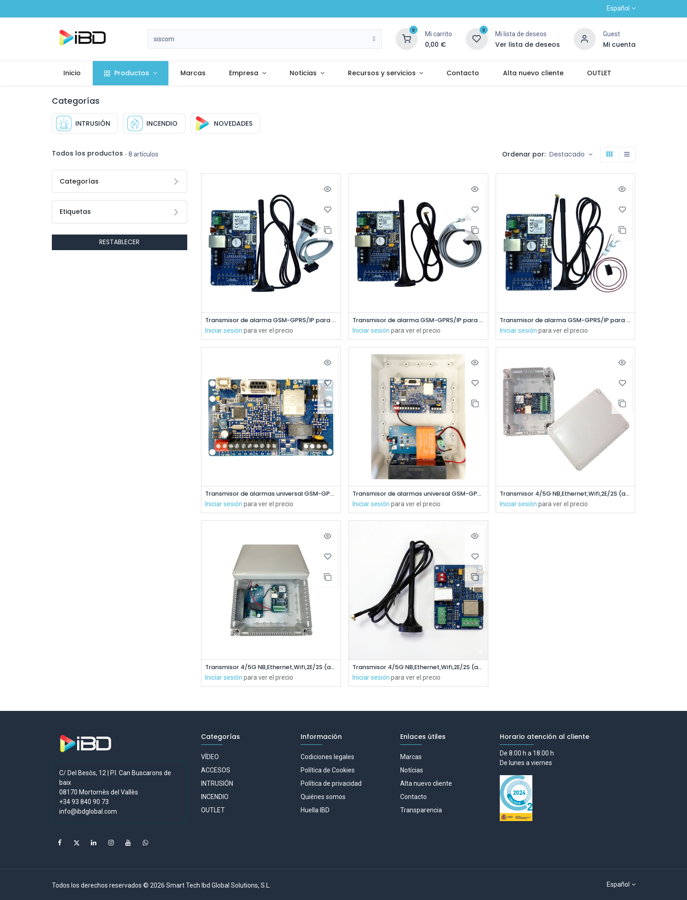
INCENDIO (215, 796)
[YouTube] (128, 842)
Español (618, 8)
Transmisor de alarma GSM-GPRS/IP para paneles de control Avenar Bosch (418, 320)
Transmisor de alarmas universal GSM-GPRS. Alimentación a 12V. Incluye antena (271, 495)
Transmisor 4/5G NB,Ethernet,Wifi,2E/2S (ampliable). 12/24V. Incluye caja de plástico (565, 495)
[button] (571, 154)
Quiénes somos (323, 796)
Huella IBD (315, 810)
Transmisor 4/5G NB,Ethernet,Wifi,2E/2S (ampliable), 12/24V (418, 669)
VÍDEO (210, 756)
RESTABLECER (119, 241)
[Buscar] (374, 39)
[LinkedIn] (93, 842)
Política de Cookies (328, 770)
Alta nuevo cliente (426, 783)
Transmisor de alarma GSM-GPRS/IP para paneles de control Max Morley (565, 320)
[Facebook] (59, 842)
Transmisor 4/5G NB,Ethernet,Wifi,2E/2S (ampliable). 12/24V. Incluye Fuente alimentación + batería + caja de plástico (271, 669)
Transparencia (421, 810)
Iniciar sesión (223, 331)
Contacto (413, 796)
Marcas (411, 756)
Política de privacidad (331, 783)
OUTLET (213, 810)
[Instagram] (111, 842)
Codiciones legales (327, 756)
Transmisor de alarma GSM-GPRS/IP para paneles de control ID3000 (271, 320)
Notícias (411, 770)
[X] (76, 842)
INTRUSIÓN (217, 783)
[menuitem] (72, 73)
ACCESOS (215, 770)
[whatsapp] (145, 842)
